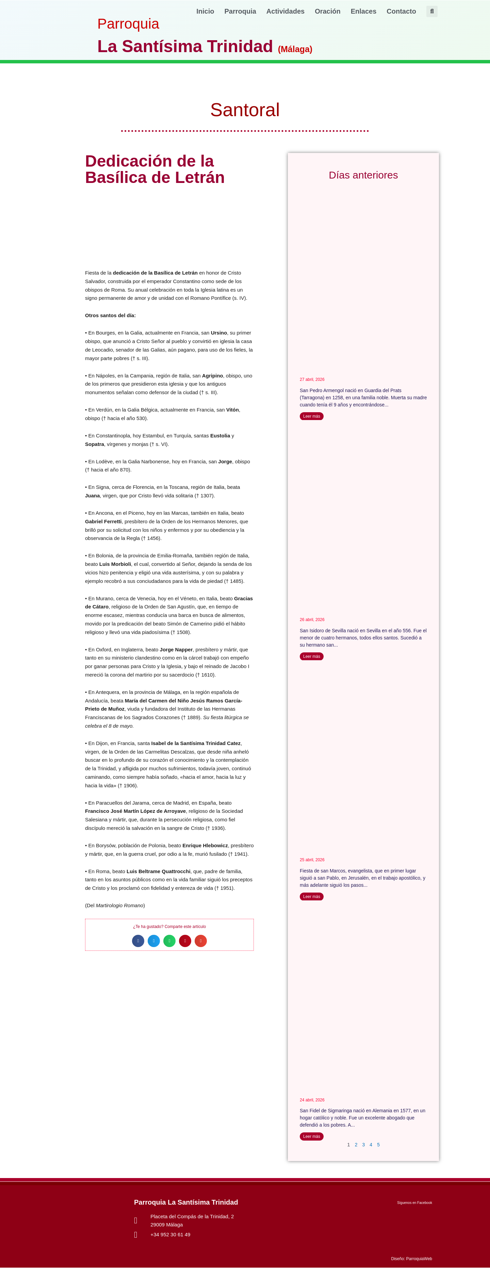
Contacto (401, 11)
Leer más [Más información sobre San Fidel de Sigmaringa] (311, 1137)
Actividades (285, 11)
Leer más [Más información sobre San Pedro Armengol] (311, 416)
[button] (432, 11)
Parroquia (240, 11)
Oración (328, 11)
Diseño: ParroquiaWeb (411, 1260)
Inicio (205, 11)
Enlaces (364, 11)
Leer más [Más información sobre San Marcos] (311, 897)
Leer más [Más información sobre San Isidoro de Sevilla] (311, 656)
